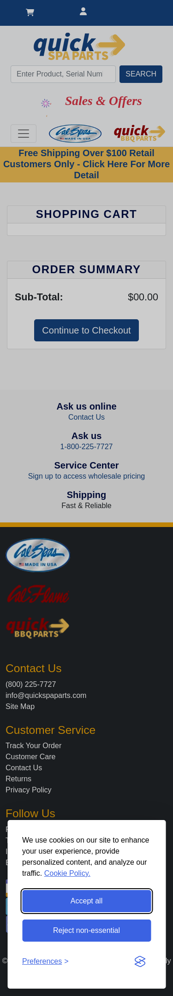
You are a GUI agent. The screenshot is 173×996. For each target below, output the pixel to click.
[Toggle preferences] (45, 961)
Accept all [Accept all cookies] (86, 901)
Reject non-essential (86, 930)
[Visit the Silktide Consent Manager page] (140, 961)
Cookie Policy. (67, 873)
